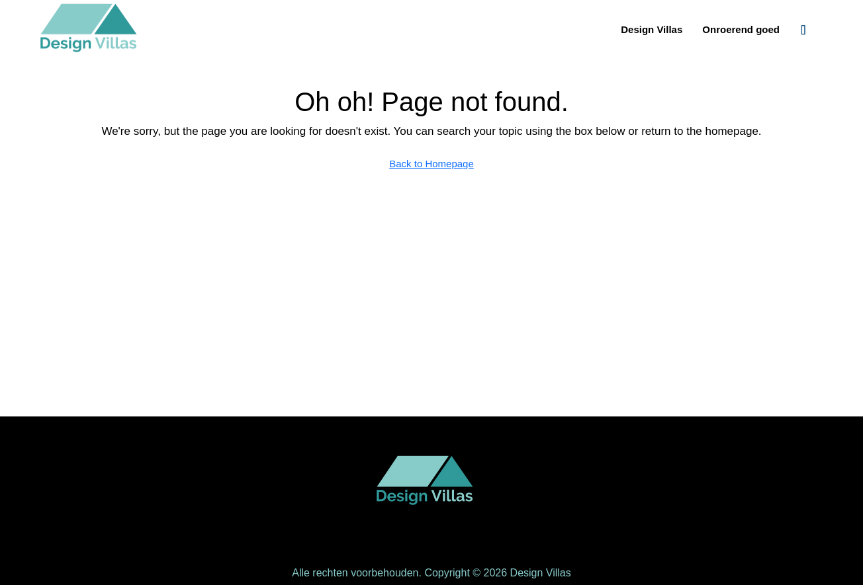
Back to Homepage (431, 163)
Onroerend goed (741, 29)
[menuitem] (803, 30)
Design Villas (651, 29)
